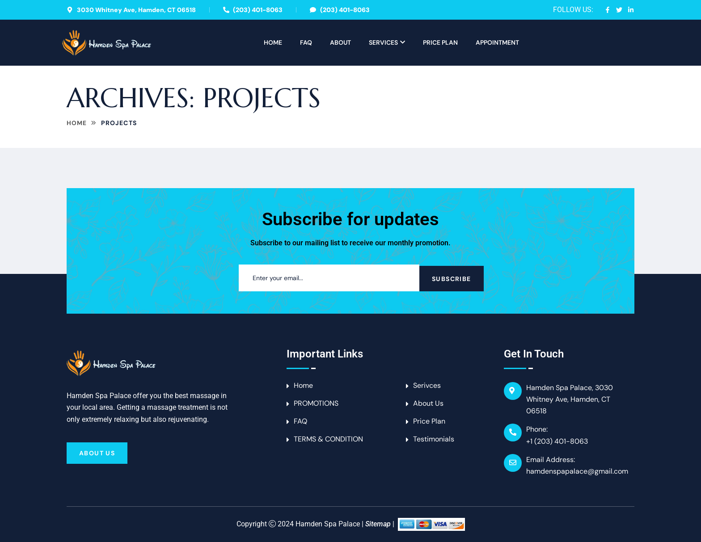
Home (273, 42)
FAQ (306, 42)
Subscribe (451, 278)
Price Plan (440, 42)
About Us (97, 453)
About (340, 42)
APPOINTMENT (497, 42)
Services (383, 42)
